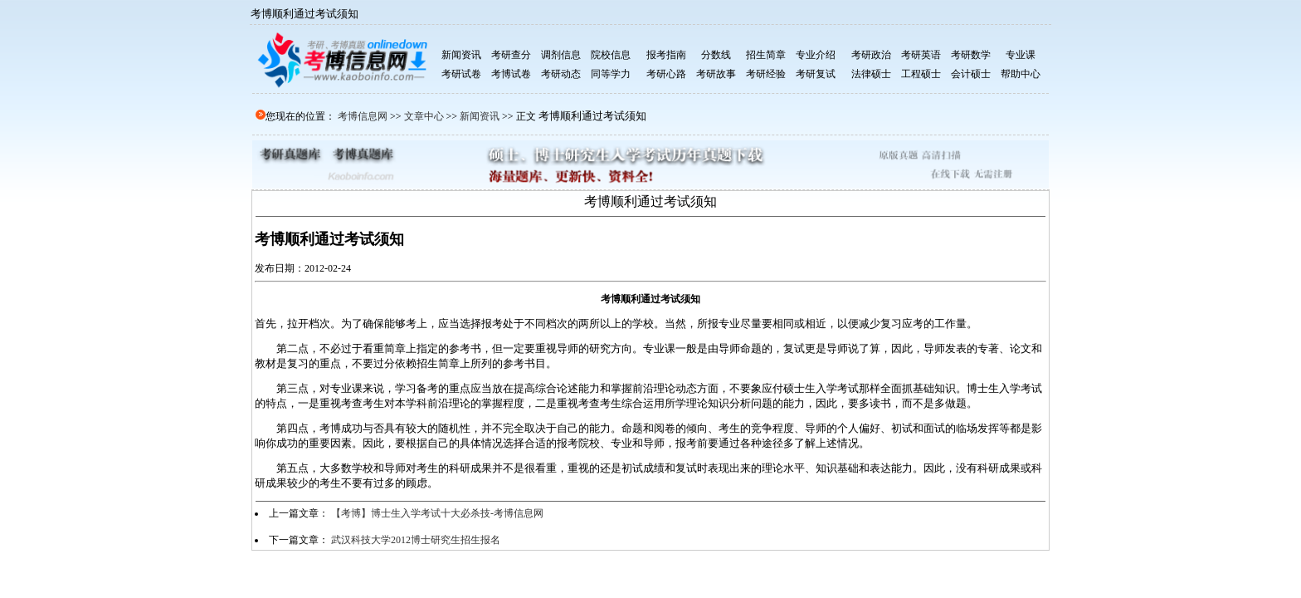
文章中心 (424, 116)
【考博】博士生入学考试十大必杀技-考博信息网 (437, 513)
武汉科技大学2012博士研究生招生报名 (415, 540)
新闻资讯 (479, 116)
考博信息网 (362, 116)
